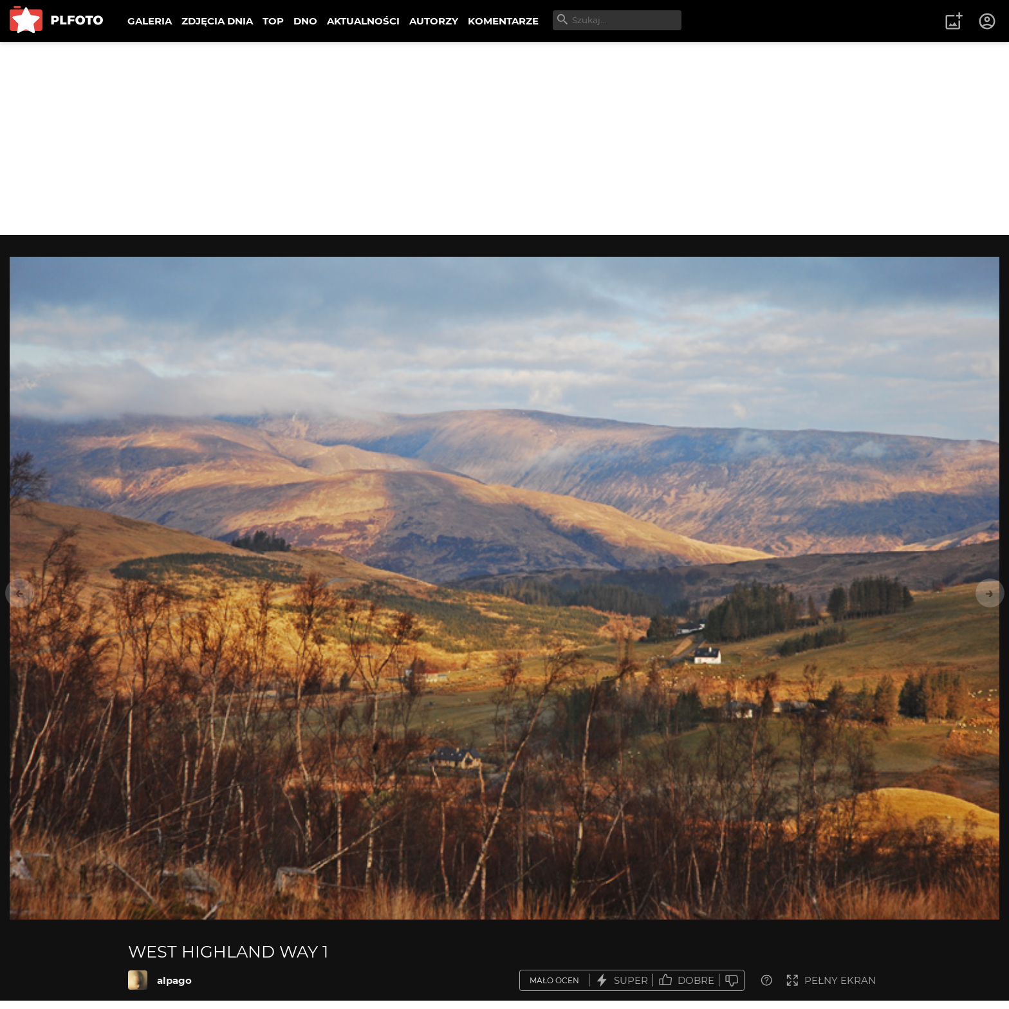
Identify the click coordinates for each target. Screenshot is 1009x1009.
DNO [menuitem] (305, 21)
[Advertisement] (504, 138)
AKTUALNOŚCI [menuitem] (363, 21)
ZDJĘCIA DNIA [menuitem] (217, 21)
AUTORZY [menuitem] (433, 21)
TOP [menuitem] (273, 21)
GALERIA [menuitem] (149, 21)
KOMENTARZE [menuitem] (503, 21)
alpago (174, 980)
